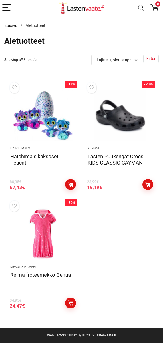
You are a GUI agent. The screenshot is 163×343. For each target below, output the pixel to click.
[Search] (141, 7)
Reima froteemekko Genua (40, 275)
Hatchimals (20, 148)
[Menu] (7, 7)
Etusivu (10, 25)
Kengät (94, 148)
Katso (70, 184)
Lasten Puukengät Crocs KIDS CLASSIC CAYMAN (115, 159)
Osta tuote (147, 184)
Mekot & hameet (23, 267)
